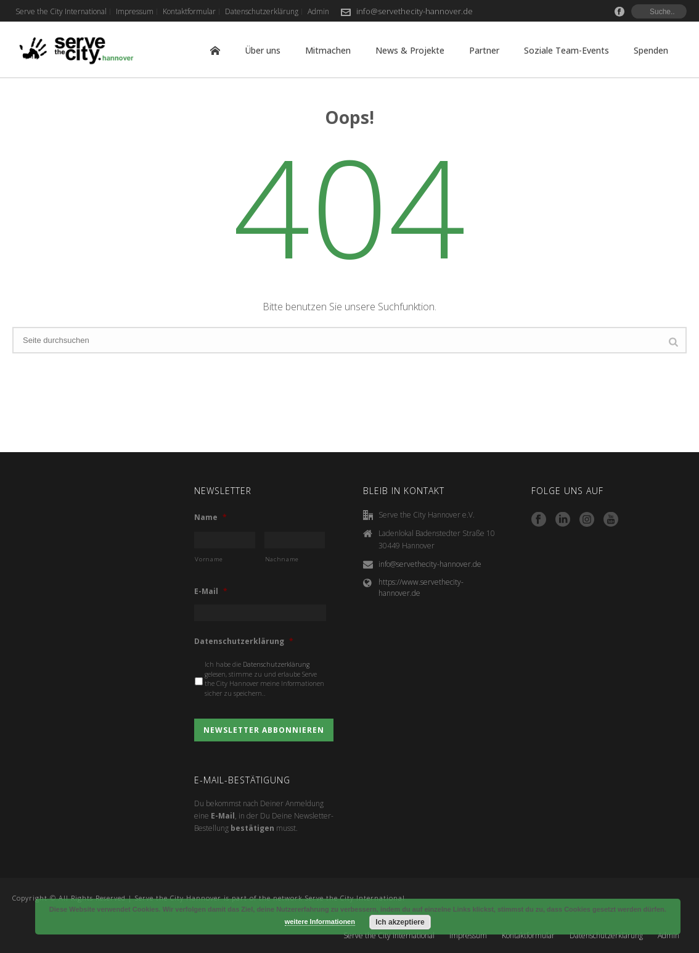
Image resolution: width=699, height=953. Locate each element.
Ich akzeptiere (399, 922)
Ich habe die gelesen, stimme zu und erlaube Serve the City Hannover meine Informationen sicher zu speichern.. (264, 679)
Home (215, 51)
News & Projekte (409, 50)
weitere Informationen (320, 921)
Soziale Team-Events (566, 50)
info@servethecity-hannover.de (414, 11)
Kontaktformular (528, 936)
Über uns (262, 50)
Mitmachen (328, 50)
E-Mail (210, 591)
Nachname (282, 559)
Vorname (209, 559)
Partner (484, 50)
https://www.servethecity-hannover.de (421, 587)
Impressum (468, 936)
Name (210, 517)
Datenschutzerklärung (243, 641)
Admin (668, 936)
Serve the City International (389, 936)
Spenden (651, 50)
